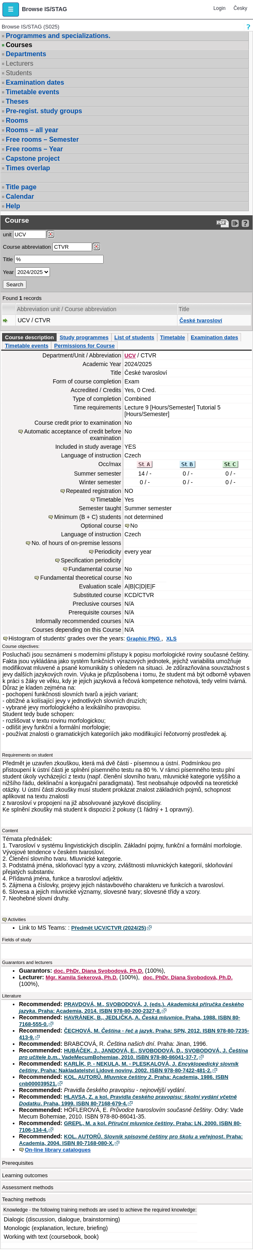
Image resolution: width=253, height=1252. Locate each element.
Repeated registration (93, 491)
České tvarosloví (201, 320)
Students (19, 72)
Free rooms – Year (34, 148)
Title (8, 259)
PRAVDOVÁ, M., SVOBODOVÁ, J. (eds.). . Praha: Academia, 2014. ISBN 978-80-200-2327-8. (131, 1007)
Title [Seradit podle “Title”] (184, 309)
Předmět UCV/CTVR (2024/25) (108, 928)
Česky (240, 8)
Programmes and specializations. (58, 35)
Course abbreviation (27, 247)
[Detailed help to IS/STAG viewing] (245, 223)
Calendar (20, 196)
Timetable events (32, 91)
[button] (10, 9)
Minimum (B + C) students (87, 517)
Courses (19, 45)
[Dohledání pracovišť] (50, 234)
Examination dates (35, 82)
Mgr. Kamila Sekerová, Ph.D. (82, 977)
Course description (29, 337)
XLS (171, 639)
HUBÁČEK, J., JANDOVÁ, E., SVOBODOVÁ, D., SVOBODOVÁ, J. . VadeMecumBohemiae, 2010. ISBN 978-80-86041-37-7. (133, 1053)
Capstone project (33, 158)
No (134, 525)
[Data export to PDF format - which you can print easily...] (222, 223)
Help (13, 205)
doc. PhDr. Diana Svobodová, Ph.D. (98, 971)
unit (7, 234)
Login (219, 8)
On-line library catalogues (58, 1150)
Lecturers (19, 63)
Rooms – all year (32, 129)
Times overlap (28, 167)
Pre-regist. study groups (44, 110)
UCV (130, 355)
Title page (21, 186)
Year (8, 272)
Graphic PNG (143, 639)
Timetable (172, 337)
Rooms (17, 120)
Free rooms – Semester (42, 139)
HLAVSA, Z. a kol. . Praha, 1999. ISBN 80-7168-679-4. (128, 1100)
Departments (26, 53)
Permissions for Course (84, 346)
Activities (17, 919)
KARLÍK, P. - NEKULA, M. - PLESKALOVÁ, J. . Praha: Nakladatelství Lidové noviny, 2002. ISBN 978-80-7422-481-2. (129, 1067)
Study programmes (83, 337)
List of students (134, 337)
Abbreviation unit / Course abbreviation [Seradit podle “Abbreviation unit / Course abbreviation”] (66, 309)
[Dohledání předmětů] (96, 247)
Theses (17, 101)
